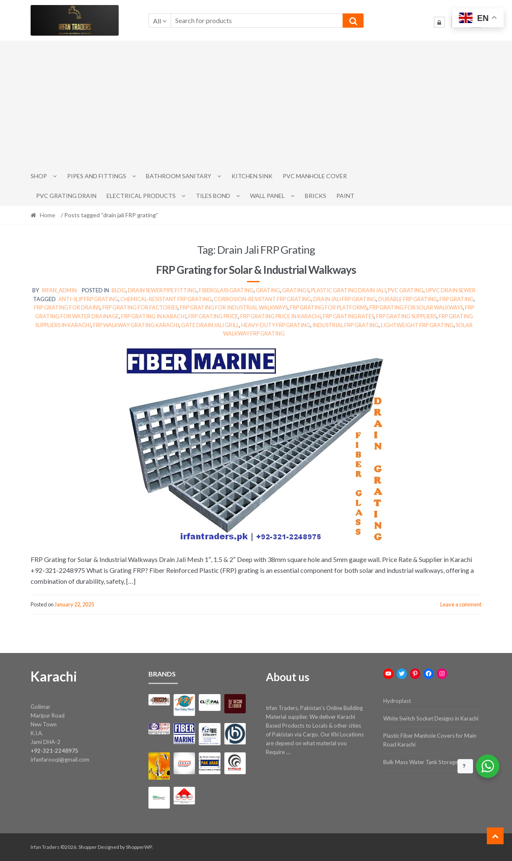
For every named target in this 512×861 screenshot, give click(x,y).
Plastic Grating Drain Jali (348, 290)
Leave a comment (460, 604)
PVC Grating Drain (66, 195)
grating (268, 290)
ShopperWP (139, 847)
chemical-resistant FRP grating (166, 299)
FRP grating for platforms (328, 307)
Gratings (295, 290)
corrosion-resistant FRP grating (262, 299)
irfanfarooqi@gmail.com (60, 759)
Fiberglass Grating (226, 290)
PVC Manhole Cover (315, 175)
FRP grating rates (348, 316)
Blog (119, 290)
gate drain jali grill (210, 325)
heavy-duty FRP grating (275, 325)
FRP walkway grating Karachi (136, 325)
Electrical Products (141, 195)
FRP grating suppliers (406, 316)
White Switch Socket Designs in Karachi (430, 718)
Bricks (315, 195)
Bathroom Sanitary (178, 175)
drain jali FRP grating (344, 299)
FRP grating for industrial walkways (234, 307)
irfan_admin (59, 290)
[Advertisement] (256, 103)
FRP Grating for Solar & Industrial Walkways (256, 269)
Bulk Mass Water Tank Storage (420, 762)
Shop (39, 175)
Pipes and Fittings (96, 175)
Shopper (87, 847)
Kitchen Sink (252, 175)
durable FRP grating (407, 299)
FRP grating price (213, 316)
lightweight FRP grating (417, 325)
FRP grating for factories (140, 307)
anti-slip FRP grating (88, 299)
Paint (345, 195)
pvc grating (406, 290)
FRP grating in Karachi (153, 316)
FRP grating (456, 299)
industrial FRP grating (345, 325)
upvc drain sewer (451, 290)
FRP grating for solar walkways (416, 307)
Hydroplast (397, 700)
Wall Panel (267, 195)
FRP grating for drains (67, 307)
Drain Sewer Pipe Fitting (162, 290)
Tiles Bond (213, 195)
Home (47, 215)
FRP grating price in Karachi (280, 316)
